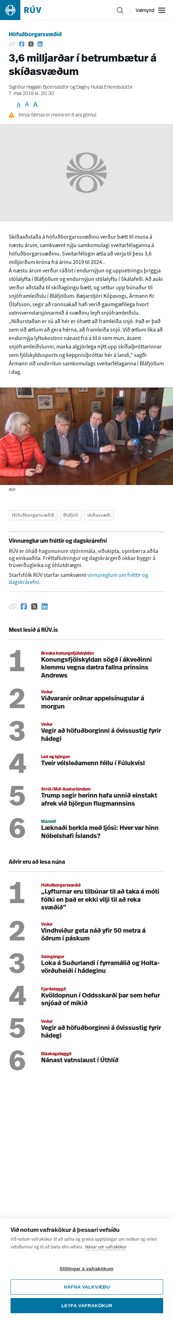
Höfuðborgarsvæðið (35, 35)
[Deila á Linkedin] (40, 44)
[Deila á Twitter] (30, 44)
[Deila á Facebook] (21, 44)
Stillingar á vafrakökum (86, 1268)
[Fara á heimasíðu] (26, 10)
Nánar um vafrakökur (106, 1247)
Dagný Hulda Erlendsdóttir (104, 87)
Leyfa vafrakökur (87, 1305)
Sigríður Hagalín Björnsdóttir (39, 87)
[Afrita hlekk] (12, 44)
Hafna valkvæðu (87, 1287)
